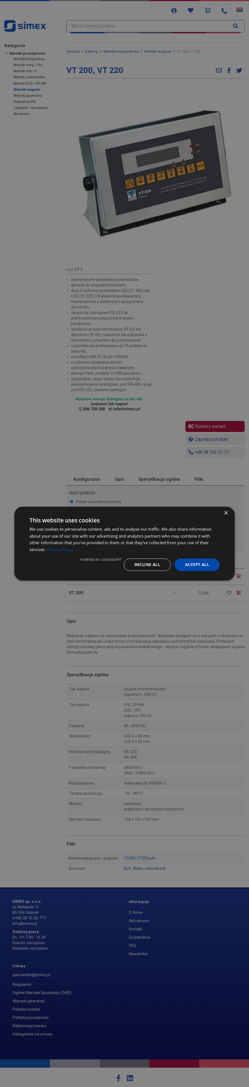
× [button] (226, 513)
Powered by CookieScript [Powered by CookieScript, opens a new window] (100, 559)
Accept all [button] (197, 564)
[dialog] (124, 543)
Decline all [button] (147, 564)
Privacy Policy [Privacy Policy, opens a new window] (60, 549)
